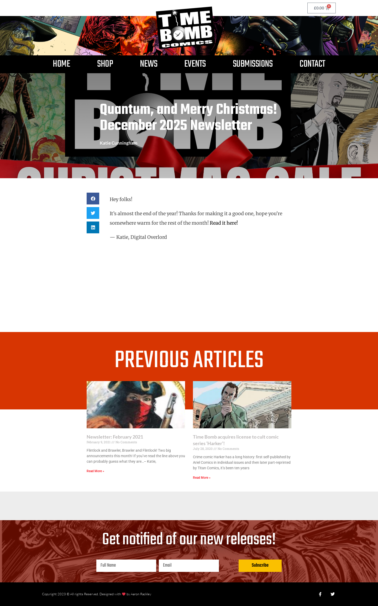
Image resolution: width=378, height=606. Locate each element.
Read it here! (224, 223)
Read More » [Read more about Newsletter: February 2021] (95, 471)
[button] (93, 198)
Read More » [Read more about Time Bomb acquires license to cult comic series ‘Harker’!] (202, 477)
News (148, 64)
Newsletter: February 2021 (115, 437)
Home (61, 64)
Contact (312, 64)
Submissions (253, 64)
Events (195, 64)
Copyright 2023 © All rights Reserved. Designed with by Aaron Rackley (96, 594)
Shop (105, 64)
